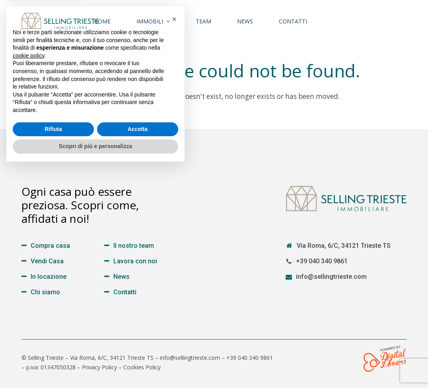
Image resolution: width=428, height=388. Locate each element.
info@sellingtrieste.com (331, 276)
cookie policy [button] (28, 275)
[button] (174, 239)
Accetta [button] (138, 349)
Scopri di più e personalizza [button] (95, 366)
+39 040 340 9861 (322, 261)
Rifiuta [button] (53, 349)
